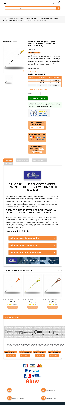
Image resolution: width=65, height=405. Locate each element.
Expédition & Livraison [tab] (39, 160)
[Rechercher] (32, 8)
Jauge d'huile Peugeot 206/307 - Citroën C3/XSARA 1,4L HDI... (32, 299)
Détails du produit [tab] (22, 160)
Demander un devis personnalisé (37, 89)
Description (8, 160)
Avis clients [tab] (8, 163)
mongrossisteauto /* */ (25, 3)
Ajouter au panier (37, 98)
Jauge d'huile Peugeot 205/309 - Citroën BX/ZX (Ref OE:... (12, 299)
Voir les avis (43, 115)
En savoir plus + (32, 71)
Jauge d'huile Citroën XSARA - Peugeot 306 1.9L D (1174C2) (52, 299)
